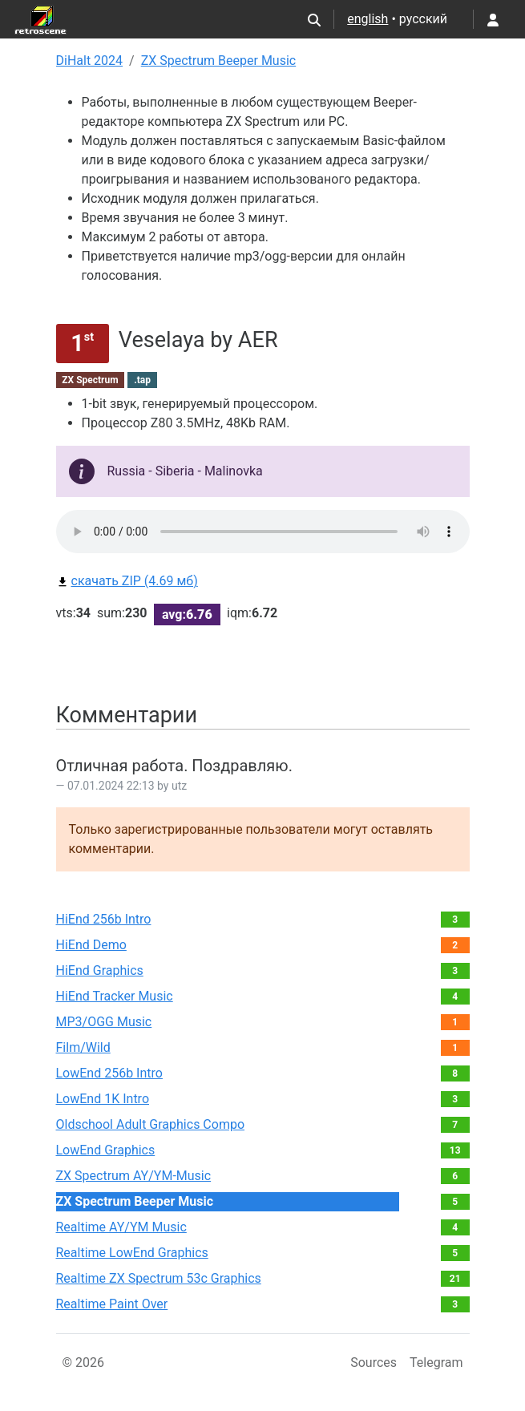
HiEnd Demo (91, 944)
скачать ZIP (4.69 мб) (127, 580)
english (367, 18)
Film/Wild (83, 1047)
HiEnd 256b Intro (103, 919)
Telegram (436, 1362)
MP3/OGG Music (104, 1021)
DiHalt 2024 (89, 60)
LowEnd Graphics (105, 1150)
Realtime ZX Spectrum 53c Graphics (158, 1278)
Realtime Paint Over (112, 1304)
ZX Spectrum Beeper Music (219, 60)
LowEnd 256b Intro (109, 1073)
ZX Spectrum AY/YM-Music (134, 1175)
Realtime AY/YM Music (121, 1227)
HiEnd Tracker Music (114, 996)
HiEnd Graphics (99, 970)
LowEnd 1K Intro (103, 1098)
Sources (373, 1362)
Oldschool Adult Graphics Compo (150, 1124)
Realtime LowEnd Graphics (132, 1252)
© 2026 (84, 1362)
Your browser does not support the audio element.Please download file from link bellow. (263, 531)
